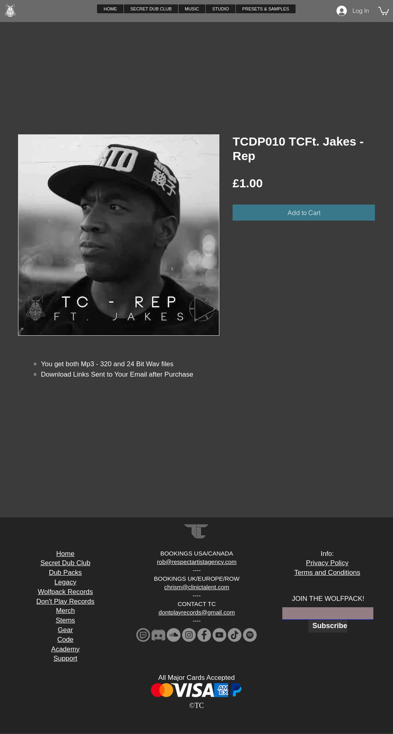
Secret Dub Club (66, 563)
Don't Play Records (65, 601)
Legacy (66, 582)
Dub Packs (65, 572)
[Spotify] (250, 635)
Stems (65, 620)
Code (65, 639)
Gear (65, 630)
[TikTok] (234, 635)
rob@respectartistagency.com (196, 561)
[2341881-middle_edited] (158, 635)
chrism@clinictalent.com (196, 587)
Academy (65, 649)
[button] (191, 8)
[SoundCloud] (173, 635)
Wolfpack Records (65, 592)
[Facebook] (204, 635)
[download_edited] (143, 635)
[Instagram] (189, 635)
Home (65, 554)
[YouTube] (219, 635)
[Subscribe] (327, 626)
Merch (65, 610)
